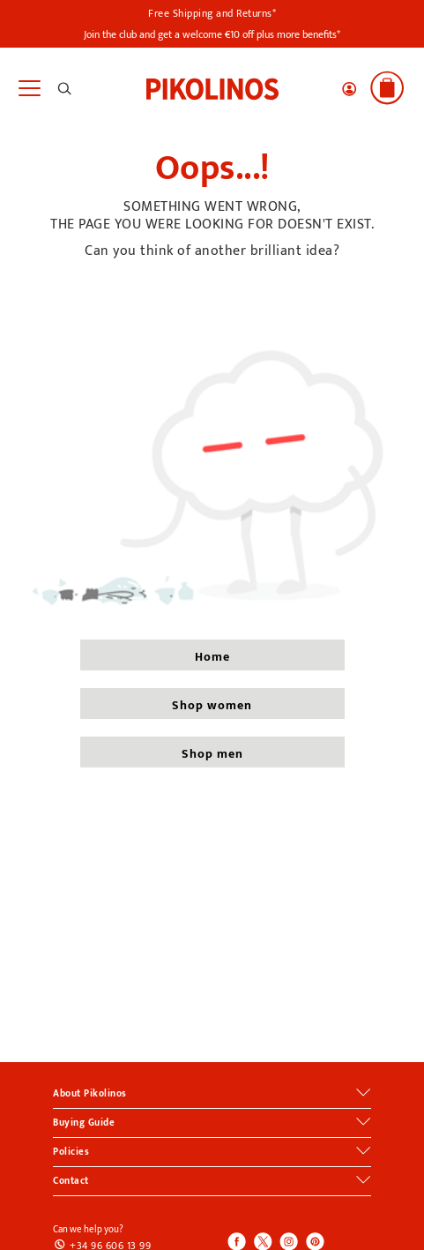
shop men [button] (212, 754)
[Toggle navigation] (28, 88)
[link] (212, 87)
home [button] (212, 657)
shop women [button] (212, 705)
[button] (349, 89)
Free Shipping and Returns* (212, 13)
